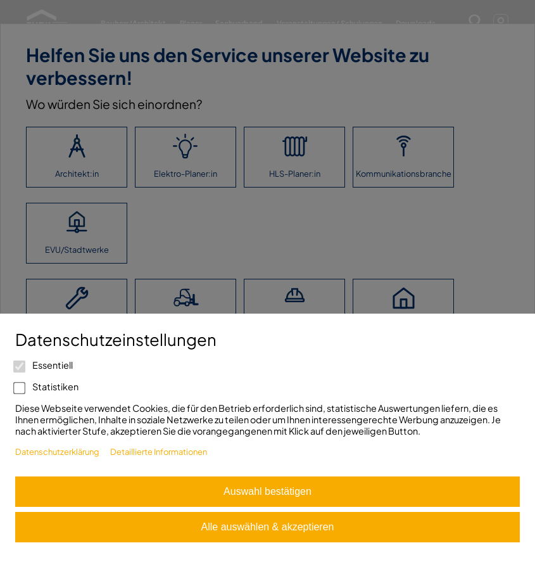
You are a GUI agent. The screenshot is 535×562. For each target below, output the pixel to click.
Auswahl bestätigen (267, 491)
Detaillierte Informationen (158, 452)
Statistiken (47, 386)
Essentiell (44, 365)
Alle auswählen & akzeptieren (267, 526)
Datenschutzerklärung (57, 452)
